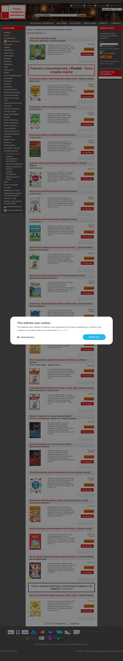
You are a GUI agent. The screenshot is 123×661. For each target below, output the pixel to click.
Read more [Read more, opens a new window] (63, 330)
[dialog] (61, 330)
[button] (25, 337)
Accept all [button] (94, 337)
